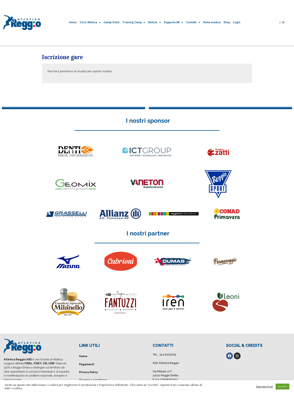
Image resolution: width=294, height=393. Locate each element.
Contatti (193, 22)
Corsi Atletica (90, 22)
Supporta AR (173, 22)
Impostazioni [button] (264, 386)
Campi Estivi (111, 22)
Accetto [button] (282, 386)
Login (236, 22)
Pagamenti (86, 364)
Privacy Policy (88, 372)
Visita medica (211, 22)
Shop (227, 22)
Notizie (154, 22)
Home (73, 22)
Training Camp (133, 22)
